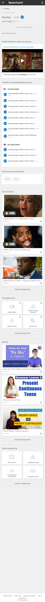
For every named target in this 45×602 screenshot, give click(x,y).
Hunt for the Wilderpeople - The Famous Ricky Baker (18, 47)
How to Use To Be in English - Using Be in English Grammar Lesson (22, 369)
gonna (15, 74)
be (19, 74)
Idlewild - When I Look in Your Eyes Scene (16, 250)
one (33, 74)
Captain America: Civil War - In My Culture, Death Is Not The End (22, 281)
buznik (7, 179)
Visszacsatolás (22, 598)
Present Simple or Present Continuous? (16, 431)
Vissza (6, 8)
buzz (14, 33)
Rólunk (40, 595)
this (30, 74)
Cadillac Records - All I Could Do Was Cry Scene (18, 219)
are (11, 74)
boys (8, 74)
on (28, 74)
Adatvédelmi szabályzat (29, 595)
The (4, 74)
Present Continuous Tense (11, 400)
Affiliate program (7, 595)
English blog (17, 595)
